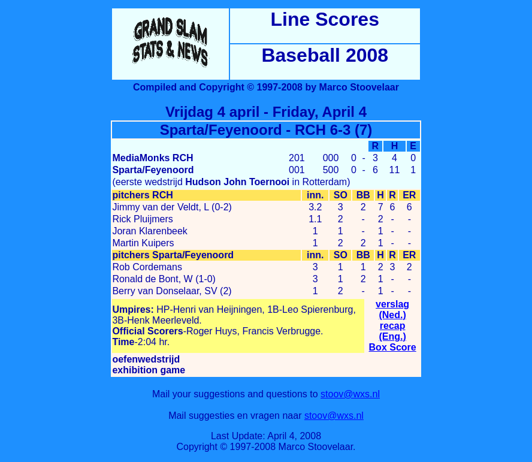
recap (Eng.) (392, 331)
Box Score (392, 347)
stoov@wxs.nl (350, 394)
